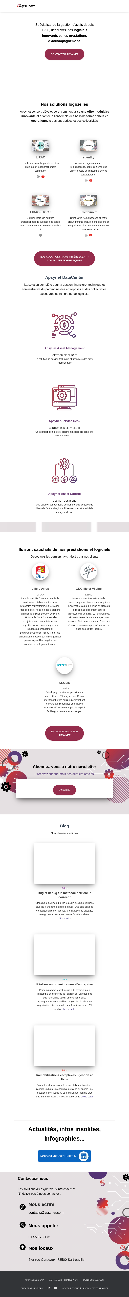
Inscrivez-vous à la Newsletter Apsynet (85, 1288)
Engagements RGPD (32, 1288)
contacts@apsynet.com (46, 1212)
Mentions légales (93, 1280)
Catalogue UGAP (34, 1280)
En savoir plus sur (64, 733)
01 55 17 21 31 (40, 1237)
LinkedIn (49, 1288)
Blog (64, 826)
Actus (64, 888)
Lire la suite (65, 918)
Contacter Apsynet (64, 54)
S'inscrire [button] (64, 790)
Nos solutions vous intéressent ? (64, 258)
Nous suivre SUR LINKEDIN (58, 1156)
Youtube (55, 1288)
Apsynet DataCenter (64, 277)
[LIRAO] (38, 176)
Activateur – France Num (63, 1280)
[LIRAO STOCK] (40, 235)
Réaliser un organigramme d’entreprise (64, 984)
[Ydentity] (86, 180)
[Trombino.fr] (86, 235)
